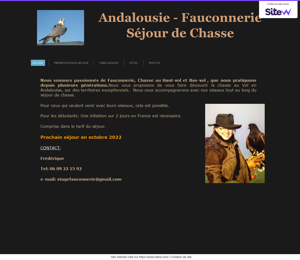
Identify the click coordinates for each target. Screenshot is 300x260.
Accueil (38, 63)
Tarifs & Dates (108, 63)
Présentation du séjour (71, 63)
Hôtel (133, 63)
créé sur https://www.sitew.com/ (147, 257)
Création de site (181, 257)
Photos (154, 63)
